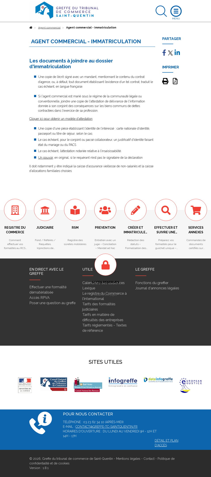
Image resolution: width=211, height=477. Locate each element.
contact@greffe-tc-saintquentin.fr (106, 426)
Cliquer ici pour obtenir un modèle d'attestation (60, 119)
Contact (148, 458)
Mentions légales (128, 458)
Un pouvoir (45, 157)
